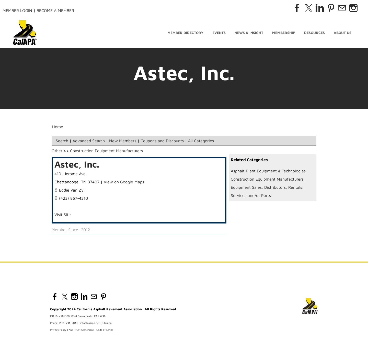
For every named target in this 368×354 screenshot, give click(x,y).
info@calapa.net (90, 322)
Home (57, 126)
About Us (342, 32)
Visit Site (62, 214)
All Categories (201, 140)
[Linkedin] (320, 8)
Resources (314, 32)
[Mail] (342, 8)
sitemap (107, 322)
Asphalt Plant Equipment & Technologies (268, 171)
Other (57, 150)
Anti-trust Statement (81, 329)
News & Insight (249, 32)
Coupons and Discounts (162, 140)
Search (62, 140)
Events (219, 32)
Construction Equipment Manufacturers (267, 179)
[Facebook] (297, 8)
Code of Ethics (104, 329)
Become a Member (55, 10)
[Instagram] (353, 8)
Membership (283, 32)
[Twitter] (308, 8)
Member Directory (185, 32)
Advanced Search (89, 140)
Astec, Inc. (76, 164)
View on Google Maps (124, 182)
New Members (122, 140)
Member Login (17, 10)
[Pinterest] (331, 8)
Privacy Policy (58, 329)
